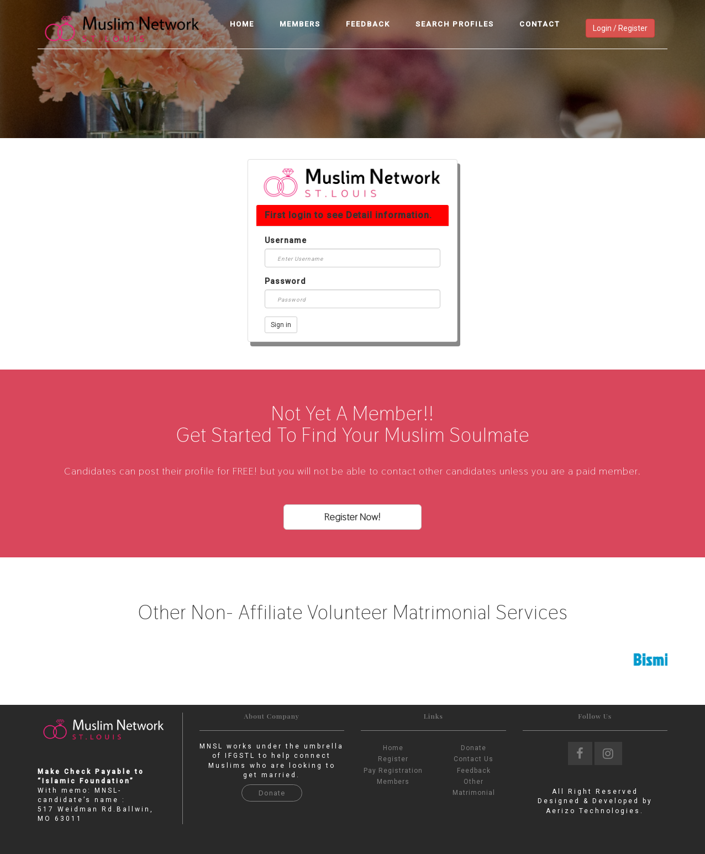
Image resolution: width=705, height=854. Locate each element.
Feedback (368, 24)
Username (286, 240)
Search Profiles (454, 24)
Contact (539, 24)
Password (285, 281)
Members (300, 24)
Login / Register (620, 28)
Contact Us (473, 759)
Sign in (281, 325)
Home (242, 24)
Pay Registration (393, 770)
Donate (272, 793)
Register (393, 759)
